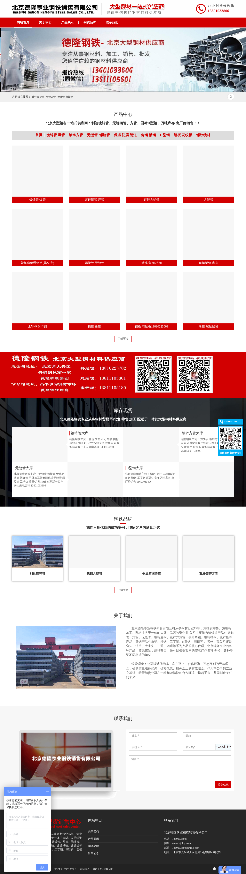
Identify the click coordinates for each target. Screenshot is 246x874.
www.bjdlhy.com (181, 843)
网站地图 (84, 869)
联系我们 (171, 820)
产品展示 (93, 838)
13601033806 (218, 11)
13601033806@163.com (185, 847)
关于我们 (93, 831)
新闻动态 (93, 853)
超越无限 (108, 869)
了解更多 (123, 338)
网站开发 (97, 869)
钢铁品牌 (93, 846)
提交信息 (223, 784)
